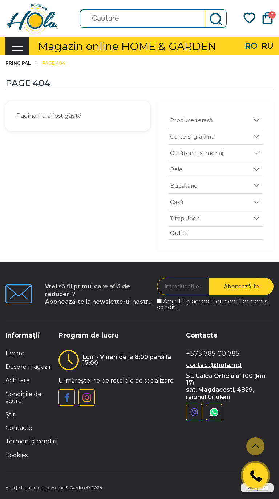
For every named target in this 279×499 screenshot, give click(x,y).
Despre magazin (29, 366)
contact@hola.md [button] (214, 365)
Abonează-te (241, 286)
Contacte (18, 427)
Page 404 (53, 63)
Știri (10, 414)
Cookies (16, 455)
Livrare (15, 353)
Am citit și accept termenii (213, 304)
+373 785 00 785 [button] (212, 354)
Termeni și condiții (31, 441)
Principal (22, 63)
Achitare (17, 380)
